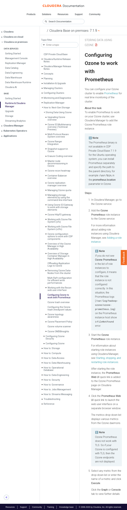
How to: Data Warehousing (57, 363)
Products (31, 14)
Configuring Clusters (54, 93)
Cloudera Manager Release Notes (57, 67)
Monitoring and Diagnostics (57, 98)
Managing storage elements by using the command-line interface (60, 197)
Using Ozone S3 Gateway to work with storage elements (60, 207)
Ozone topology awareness (56, 315)
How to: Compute (52, 353)
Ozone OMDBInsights (58, 331)
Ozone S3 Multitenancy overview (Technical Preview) (59, 127)
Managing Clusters (53, 88)
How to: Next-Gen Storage (57, 107)
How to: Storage (52, 348)
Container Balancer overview (57, 176)
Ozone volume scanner (59, 326)
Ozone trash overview (59, 302)
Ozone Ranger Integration (55, 142)
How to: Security (52, 380)
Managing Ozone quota (59, 190)
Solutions (46, 14)
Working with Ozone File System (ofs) (60, 220)
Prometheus (111, 93)
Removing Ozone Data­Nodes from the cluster (59, 271)
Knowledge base (66, 506)
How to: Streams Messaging (58, 394)
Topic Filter (46, 40)
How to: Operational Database (54, 368)
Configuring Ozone (55, 343)
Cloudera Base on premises (68, 31)
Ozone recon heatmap (59, 170)
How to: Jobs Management (57, 389)
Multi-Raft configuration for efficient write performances (60, 280)
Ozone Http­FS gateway (59, 214)
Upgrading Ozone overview (56, 118)
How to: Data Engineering (56, 375)
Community (95, 14)
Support (79, 14)
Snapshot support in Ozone (58, 150)
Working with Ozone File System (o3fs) (60, 227)
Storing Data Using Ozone (59, 112)
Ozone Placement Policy (60, 321)
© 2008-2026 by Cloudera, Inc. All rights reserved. (100, 506)
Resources (63, 14)
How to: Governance (54, 384)
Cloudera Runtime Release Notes (57, 60)
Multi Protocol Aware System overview (58, 135)
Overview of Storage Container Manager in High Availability (58, 256)
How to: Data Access (54, 358)
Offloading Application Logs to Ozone (59, 264)
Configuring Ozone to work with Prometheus (59, 296)
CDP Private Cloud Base (56, 54)
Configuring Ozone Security (55, 337)
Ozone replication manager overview (57, 184)
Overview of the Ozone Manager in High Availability (59, 246)
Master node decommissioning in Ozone (58, 163)
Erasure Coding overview (60, 156)
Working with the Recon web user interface (59, 288)
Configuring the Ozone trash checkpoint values (59, 308)
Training (50, 506)
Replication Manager (54, 102)
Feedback (123, 257)
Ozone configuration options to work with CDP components (60, 236)
